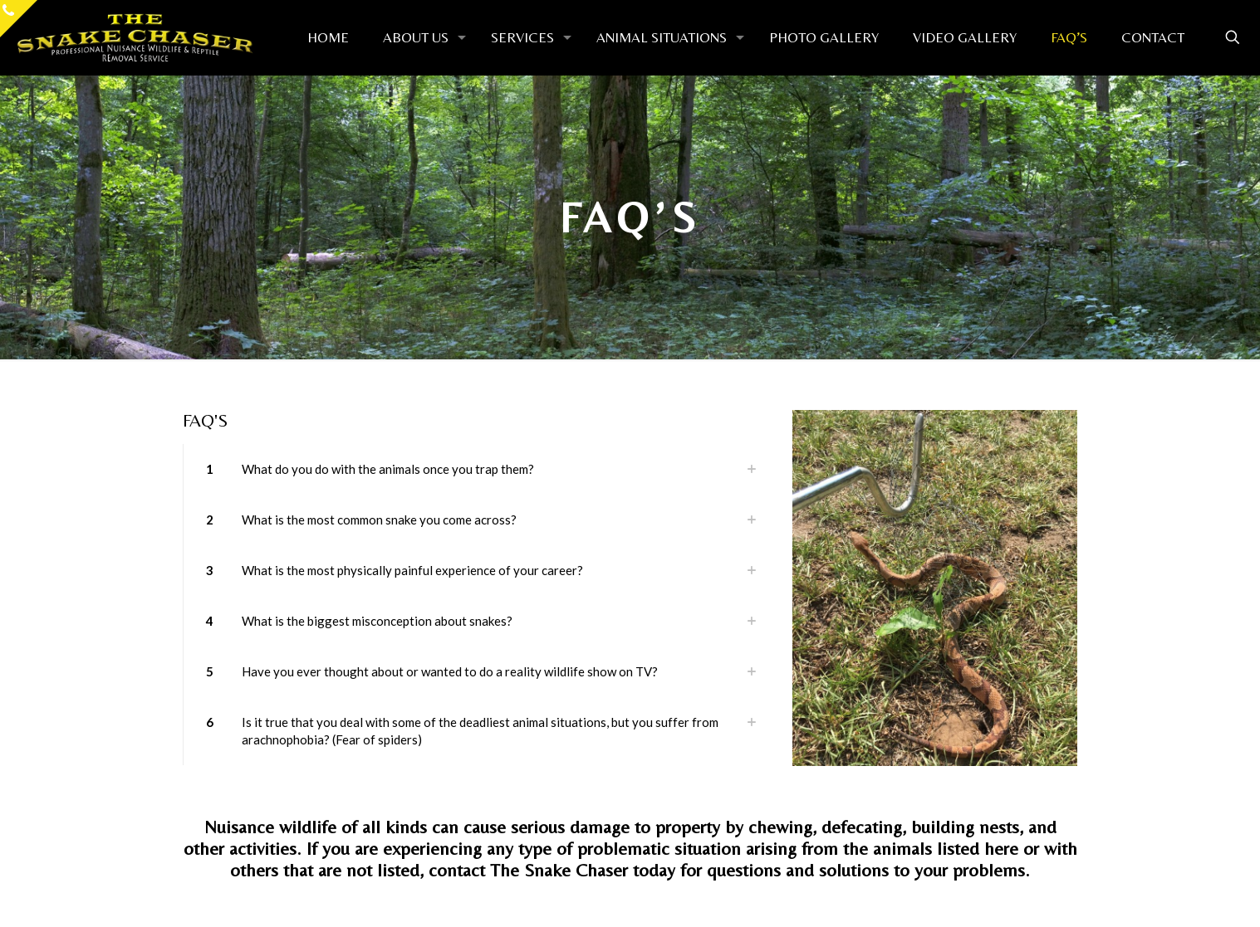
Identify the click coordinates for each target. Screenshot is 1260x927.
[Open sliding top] (18, 18)
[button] (478, 469)
